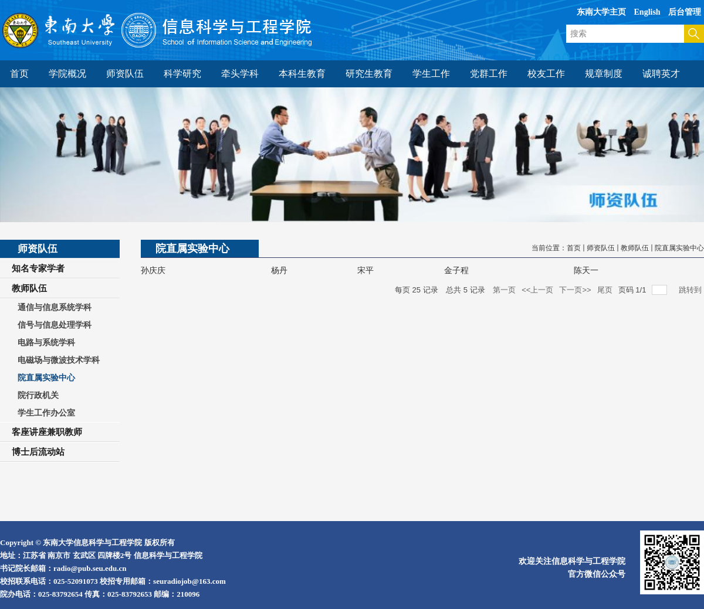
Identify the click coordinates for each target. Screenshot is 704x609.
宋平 (365, 270)
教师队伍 (635, 248)
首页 (574, 248)
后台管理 (684, 12)
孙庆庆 (153, 270)
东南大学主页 (601, 12)
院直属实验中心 (679, 248)
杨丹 (279, 270)
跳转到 (691, 289)
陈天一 (586, 270)
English (647, 12)
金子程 (456, 270)
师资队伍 (601, 248)
